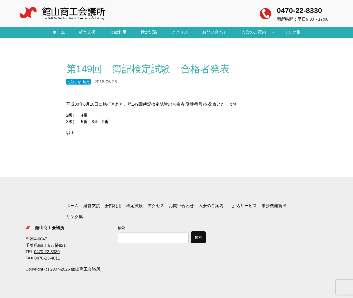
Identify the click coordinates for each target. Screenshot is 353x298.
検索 (121, 228)
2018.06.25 (105, 81)
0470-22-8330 (299, 10)
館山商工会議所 (49, 227)
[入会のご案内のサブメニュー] (272, 32)
